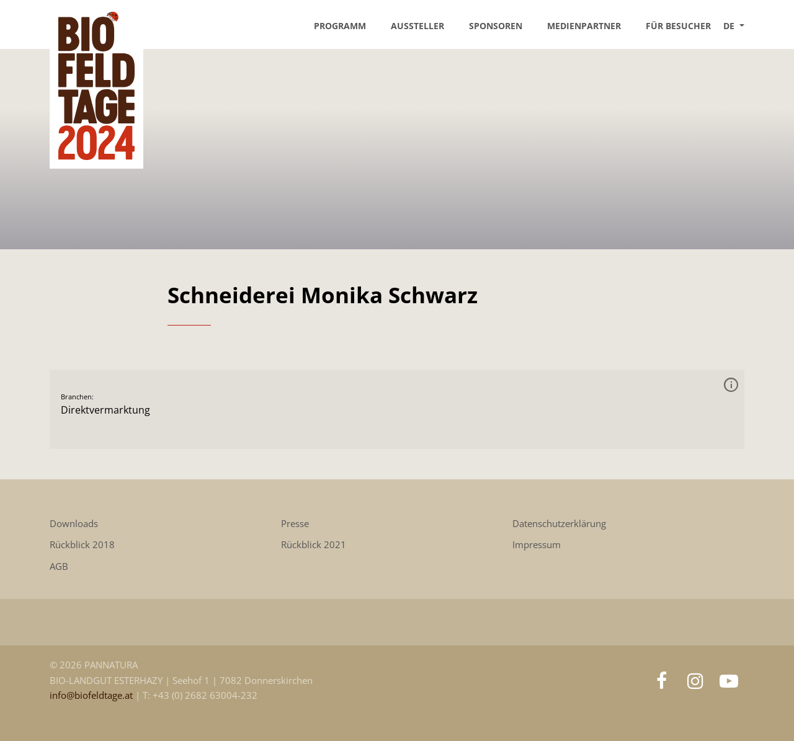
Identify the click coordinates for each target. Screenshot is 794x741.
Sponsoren (495, 26)
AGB (59, 566)
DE (730, 26)
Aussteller (417, 26)
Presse (295, 523)
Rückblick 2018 (82, 544)
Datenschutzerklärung (559, 523)
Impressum (536, 544)
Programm (340, 26)
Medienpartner (584, 26)
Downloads (74, 523)
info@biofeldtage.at (92, 695)
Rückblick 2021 (313, 544)
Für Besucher (678, 26)
